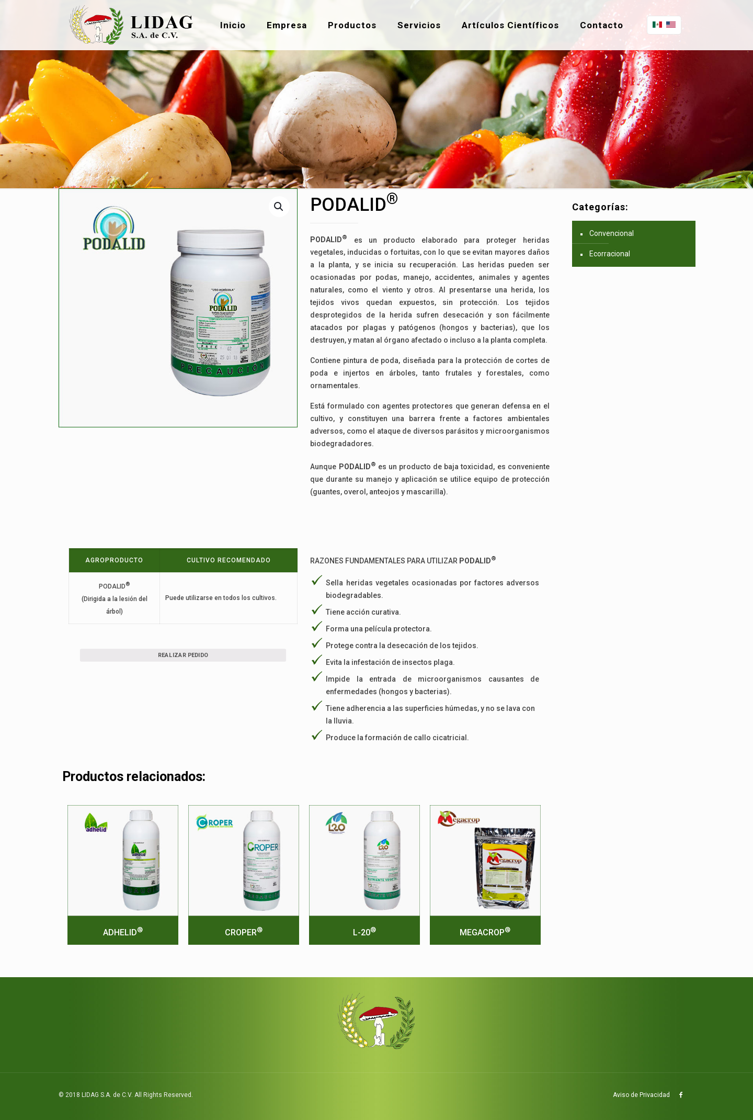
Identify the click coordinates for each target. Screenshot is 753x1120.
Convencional (611, 233)
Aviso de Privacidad (641, 1095)
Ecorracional (609, 254)
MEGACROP (485, 932)
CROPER (244, 932)
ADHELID (123, 932)
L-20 (364, 932)
